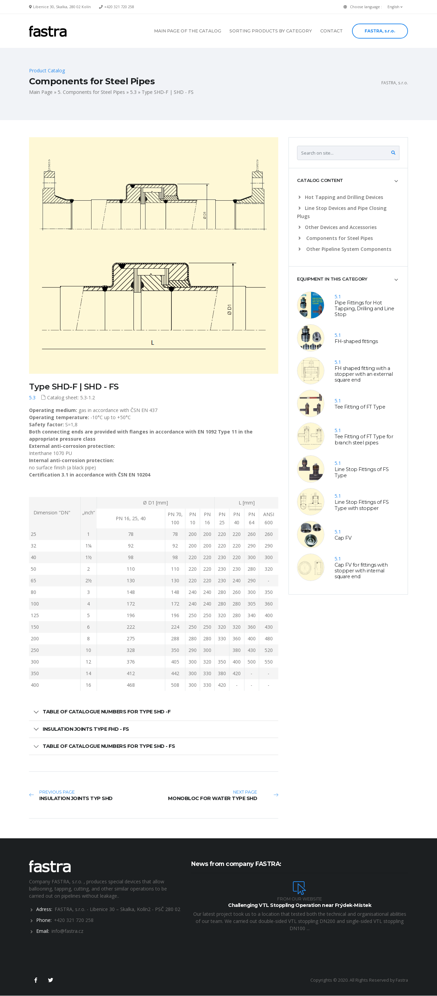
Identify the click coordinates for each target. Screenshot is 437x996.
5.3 (133, 92)
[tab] (348, 180)
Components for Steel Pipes (335, 238)
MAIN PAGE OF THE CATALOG (187, 30)
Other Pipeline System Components (344, 249)
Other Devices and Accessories (337, 227)
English (395, 6)
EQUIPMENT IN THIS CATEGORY (332, 279)
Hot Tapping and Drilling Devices (340, 197)
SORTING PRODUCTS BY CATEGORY (270, 30)
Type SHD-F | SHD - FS (74, 387)
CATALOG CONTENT (320, 180)
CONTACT (331, 30)
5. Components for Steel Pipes (91, 92)
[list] (301, 197)
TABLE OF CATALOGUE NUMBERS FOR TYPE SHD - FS (109, 746)
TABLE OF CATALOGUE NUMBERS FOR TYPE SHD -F (106, 712)
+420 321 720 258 (119, 6)
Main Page (41, 92)
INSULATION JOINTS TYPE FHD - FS (86, 729)
